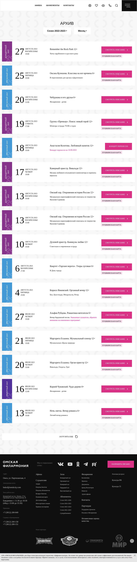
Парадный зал (64, 488)
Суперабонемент (65, 513)
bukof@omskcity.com (12, 487)
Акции (38, 484)
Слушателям (41, 480)
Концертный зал (65, 478)
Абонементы (52, 5)
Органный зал (64, 481)
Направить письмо (121, 464)
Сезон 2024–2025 (65, 503)
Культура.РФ (117, 480)
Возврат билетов (41, 494)
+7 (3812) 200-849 (10, 512)
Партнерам (86, 506)
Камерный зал (64, 484)
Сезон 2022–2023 (65, 510)
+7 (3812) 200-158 (10, 522)
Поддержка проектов (88, 509)
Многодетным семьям (43, 503)
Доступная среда (41, 500)
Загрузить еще (68, 436)
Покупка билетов (41, 487)
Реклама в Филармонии (89, 513)
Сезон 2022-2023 (57, 31)
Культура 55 (116, 486)
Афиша (38, 5)
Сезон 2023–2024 (65, 507)
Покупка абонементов (43, 490)
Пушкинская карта (42, 497)
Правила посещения (42, 507)
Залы (62, 474)
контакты (68, 5)
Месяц (82, 31)
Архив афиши (86, 494)
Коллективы (85, 478)
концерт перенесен (118, 146)
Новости (84, 491)
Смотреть (116, 50)
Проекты (84, 481)
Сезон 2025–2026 (65, 500)
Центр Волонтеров (88, 488)
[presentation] (132, 541)
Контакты (86, 500)
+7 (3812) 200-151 (10, 524)
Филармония (87, 474)
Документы (85, 484)
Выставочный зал (65, 491)
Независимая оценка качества (90, 519)
